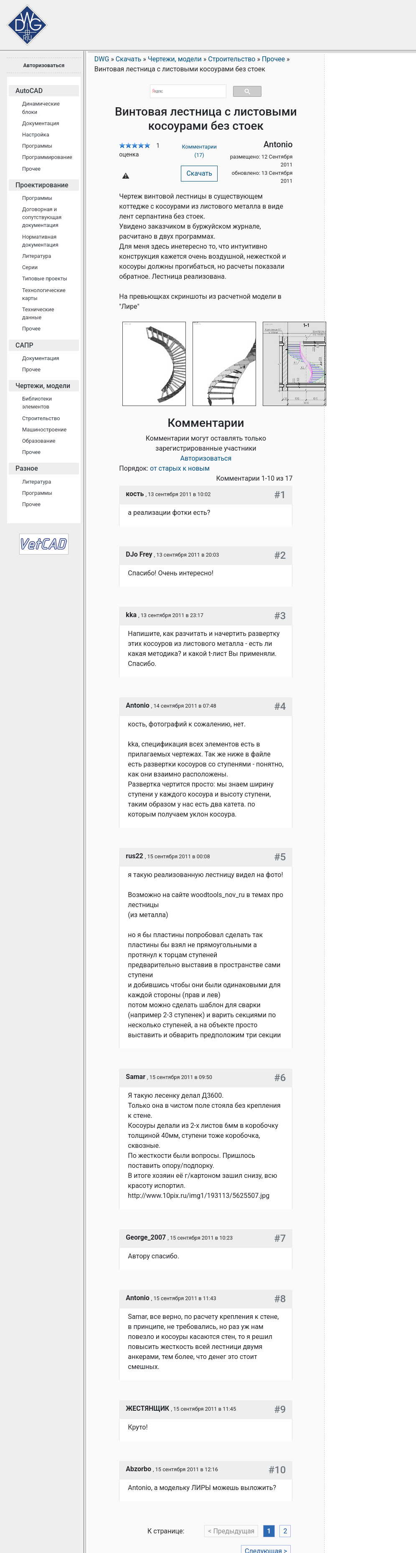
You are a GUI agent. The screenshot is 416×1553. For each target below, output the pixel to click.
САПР (24, 345)
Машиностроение (44, 429)
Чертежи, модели (42, 386)
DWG (101, 59)
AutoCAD (29, 91)
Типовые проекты (44, 278)
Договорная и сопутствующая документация (41, 217)
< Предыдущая (231, 1531)
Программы (37, 146)
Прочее (31, 169)
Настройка (35, 134)
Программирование (47, 157)
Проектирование (41, 185)
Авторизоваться (43, 65)
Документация (40, 123)
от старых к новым (180, 468)
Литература (36, 256)
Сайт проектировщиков (21, 21)
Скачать (199, 173)
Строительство (41, 418)
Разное (26, 468)
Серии (30, 267)
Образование (39, 441)
